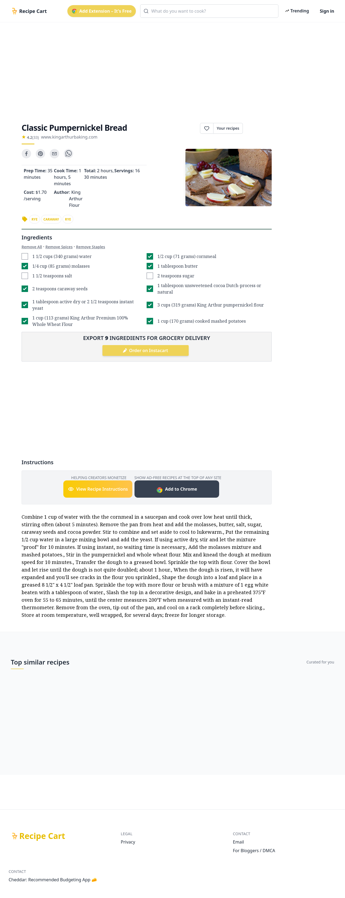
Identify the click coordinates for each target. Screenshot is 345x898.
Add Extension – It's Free (102, 11)
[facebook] (26, 154)
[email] (54, 154)
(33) (35, 137)
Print (257, 128)
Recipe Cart (42, 836)
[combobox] (209, 11)
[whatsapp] (68, 154)
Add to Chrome (176, 489)
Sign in (327, 11)
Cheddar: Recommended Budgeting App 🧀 (53, 880)
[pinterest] (40, 154)
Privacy (128, 842)
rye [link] (34, 219)
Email (238, 842)
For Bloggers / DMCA (254, 851)
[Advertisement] (170, 68)
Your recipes (228, 128)
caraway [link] (51, 219)
